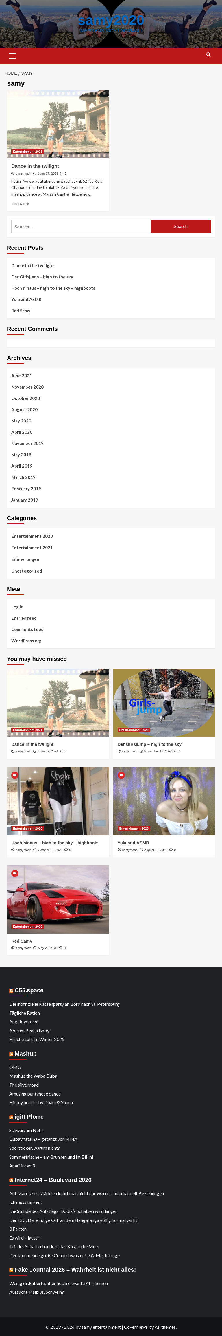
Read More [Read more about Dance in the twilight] (20, 203)
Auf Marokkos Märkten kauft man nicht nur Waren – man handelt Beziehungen (86, 1193)
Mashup (26, 1053)
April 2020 (21, 431)
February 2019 (26, 488)
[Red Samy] (58, 899)
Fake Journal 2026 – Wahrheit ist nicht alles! (75, 1269)
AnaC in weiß (22, 1165)
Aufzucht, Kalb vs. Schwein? (36, 1291)
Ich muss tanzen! (25, 1201)
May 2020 (21, 420)
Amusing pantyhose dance (35, 1093)
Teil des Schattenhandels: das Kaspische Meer (54, 1246)
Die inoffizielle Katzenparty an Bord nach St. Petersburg (64, 1003)
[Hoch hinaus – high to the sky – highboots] (58, 801)
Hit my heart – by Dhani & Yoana (41, 1102)
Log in (17, 606)
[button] (12, 55)
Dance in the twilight (35, 166)
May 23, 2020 (47, 947)
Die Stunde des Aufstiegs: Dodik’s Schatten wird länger (63, 1210)
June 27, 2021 (48, 173)
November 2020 (27, 386)
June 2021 (21, 375)
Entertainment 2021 (32, 547)
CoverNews (136, 1326)
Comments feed (27, 629)
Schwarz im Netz (26, 1130)
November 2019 (27, 443)
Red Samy (20, 310)
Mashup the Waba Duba (33, 1075)
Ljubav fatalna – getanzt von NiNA (43, 1138)
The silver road (24, 1084)
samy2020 (111, 20)
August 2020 (24, 409)
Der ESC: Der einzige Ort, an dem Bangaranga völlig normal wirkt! (74, 1219)
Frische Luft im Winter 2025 (36, 1039)
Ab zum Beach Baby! (30, 1030)
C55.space (29, 990)
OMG (15, 1066)
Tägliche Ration (24, 1012)
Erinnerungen (25, 559)
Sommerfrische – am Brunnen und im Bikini (51, 1156)
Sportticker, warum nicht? (34, 1147)
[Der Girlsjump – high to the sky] (164, 702)
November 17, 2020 (158, 751)
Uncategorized (26, 570)
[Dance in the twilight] (58, 124)
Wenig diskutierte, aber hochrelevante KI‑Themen (58, 1283)
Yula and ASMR (26, 299)
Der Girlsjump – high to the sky (42, 276)
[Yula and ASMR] (164, 801)
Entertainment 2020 (32, 535)
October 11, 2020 (50, 849)
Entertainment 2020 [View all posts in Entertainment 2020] (134, 729)
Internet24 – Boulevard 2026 (53, 1179)
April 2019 (21, 465)
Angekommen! (23, 1021)
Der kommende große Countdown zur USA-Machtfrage (64, 1255)
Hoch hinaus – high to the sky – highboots (53, 287)
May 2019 (21, 454)
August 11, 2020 (155, 849)
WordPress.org (26, 640)
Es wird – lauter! (25, 1237)
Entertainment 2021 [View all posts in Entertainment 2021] (27, 151)
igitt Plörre (29, 1116)
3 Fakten (18, 1228)
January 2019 (24, 499)
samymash (23, 173)
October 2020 (25, 397)
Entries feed (24, 617)
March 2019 (23, 477)
